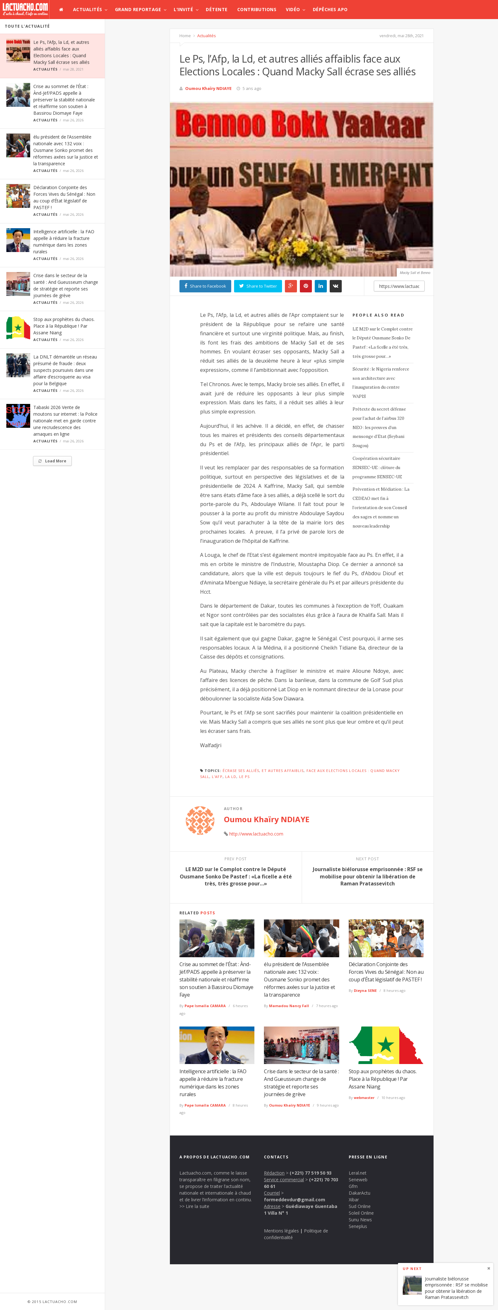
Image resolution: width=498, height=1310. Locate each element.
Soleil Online (361, 1213)
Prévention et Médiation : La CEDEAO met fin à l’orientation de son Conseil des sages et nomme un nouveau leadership (381, 508)
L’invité (183, 9)
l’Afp (217, 776)
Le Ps (244, 776)
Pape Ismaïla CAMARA (205, 1005)
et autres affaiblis (283, 770)
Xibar (354, 1200)
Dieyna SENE (365, 990)
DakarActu (359, 1193)
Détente (217, 9)
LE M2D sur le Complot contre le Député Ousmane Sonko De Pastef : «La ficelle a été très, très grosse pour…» (383, 342)
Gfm (353, 1186)
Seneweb (358, 1180)
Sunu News (360, 1220)
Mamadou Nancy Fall (289, 1005)
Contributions (257, 9)
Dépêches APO (330, 9)
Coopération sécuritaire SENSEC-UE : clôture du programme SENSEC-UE (377, 468)
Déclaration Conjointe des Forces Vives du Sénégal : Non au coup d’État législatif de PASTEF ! (386, 972)
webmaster (364, 1097)
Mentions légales (281, 1231)
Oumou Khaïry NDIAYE (208, 88)
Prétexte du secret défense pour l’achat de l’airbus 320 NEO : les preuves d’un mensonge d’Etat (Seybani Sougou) (379, 427)
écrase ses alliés (241, 770)
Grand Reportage (138, 9)
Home (185, 35)
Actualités (87, 9)
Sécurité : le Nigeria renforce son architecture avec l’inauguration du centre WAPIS (381, 382)
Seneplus (358, 1226)
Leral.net (358, 1173)
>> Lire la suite (194, 1206)
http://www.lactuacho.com (256, 834)
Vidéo (293, 9)
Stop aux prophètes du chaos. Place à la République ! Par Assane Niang (64, 326)
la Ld (231, 776)
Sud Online (360, 1206)
